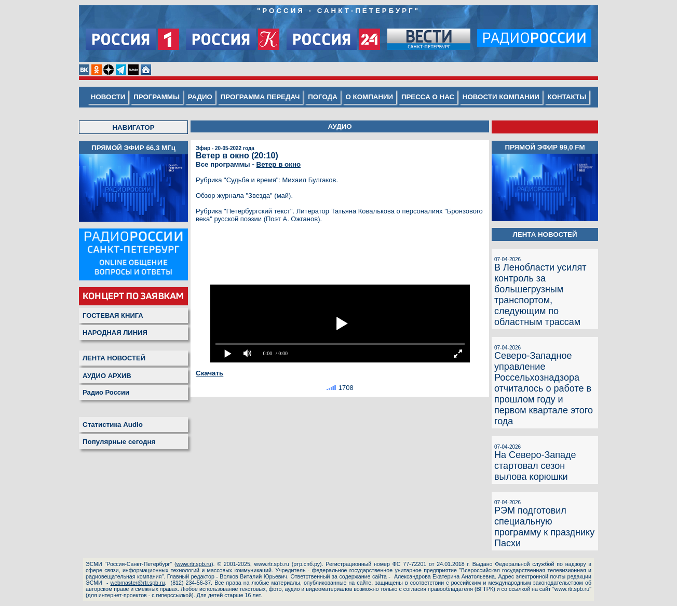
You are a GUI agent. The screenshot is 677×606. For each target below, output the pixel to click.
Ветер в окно (278, 164)
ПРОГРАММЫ (156, 97)
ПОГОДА (322, 97)
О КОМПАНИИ (370, 97)
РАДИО (200, 97)
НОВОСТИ (108, 97)
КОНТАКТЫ (567, 97)
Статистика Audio (113, 424)
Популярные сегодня (119, 442)
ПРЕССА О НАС (427, 97)
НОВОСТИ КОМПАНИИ (501, 97)
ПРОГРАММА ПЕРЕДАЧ (260, 97)
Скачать (209, 373)
